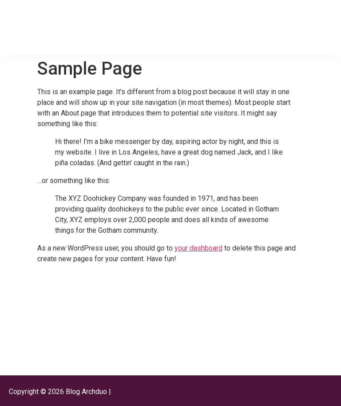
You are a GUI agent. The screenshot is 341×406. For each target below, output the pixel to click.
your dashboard (198, 248)
